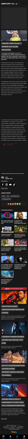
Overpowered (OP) (6, 199)
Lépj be (7, 288)
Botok (3, 196)
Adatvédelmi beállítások (9, 428)
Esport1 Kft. (19, 425)
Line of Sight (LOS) (15, 196)
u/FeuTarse (7, 144)
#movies (6, 188)
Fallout (11, 144)
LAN (8, 196)
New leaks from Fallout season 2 (10, 143)
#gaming (2, 188)
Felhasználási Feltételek (14, 429)
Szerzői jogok (13, 426)
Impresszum (6, 426)
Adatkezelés (20, 426)
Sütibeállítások (19, 428)
